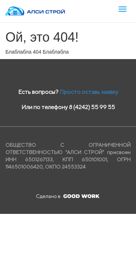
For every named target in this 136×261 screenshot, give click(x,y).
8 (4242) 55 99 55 (92, 107)
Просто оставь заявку (88, 91)
